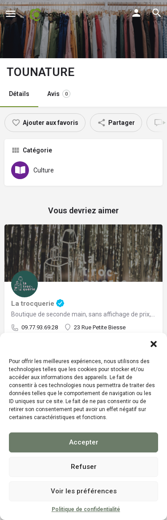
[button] (153, 344)
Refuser (84, 467)
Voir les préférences (84, 491)
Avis (58, 94)
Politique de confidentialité (86, 509)
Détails (19, 93)
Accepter (83, 442)
